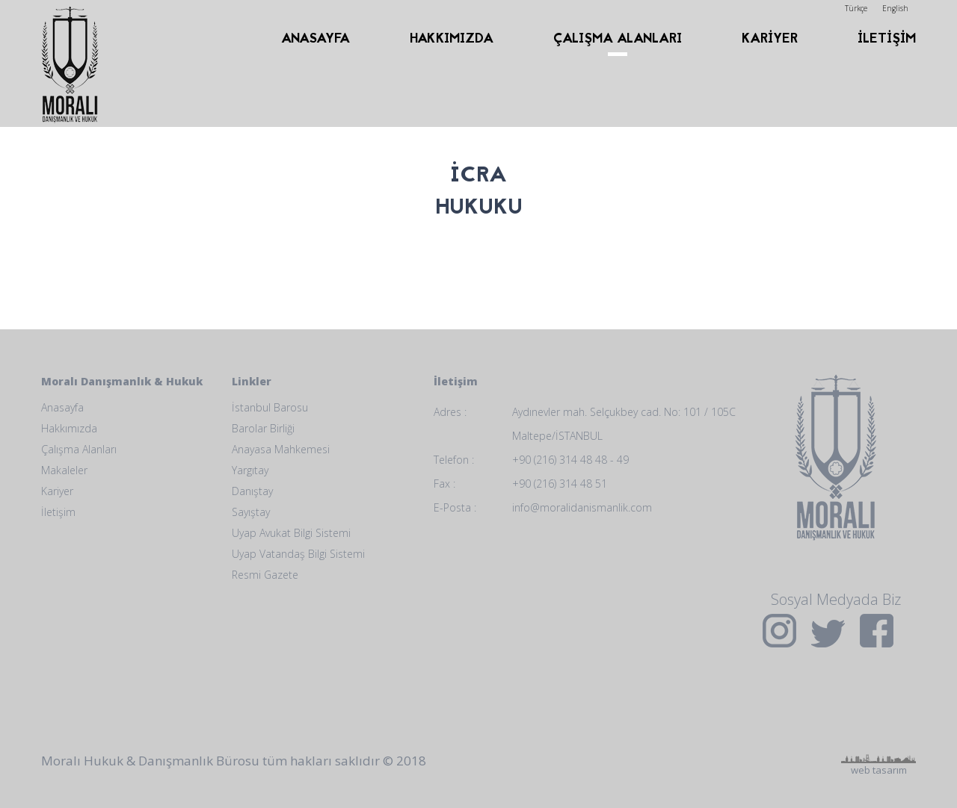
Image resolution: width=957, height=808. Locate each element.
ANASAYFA (315, 39)
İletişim (58, 512)
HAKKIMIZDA (451, 39)
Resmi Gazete (265, 575)
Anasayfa (62, 407)
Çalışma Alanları (79, 449)
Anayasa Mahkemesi (281, 449)
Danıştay (252, 491)
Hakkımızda (69, 428)
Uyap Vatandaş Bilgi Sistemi (298, 554)
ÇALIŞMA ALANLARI (617, 39)
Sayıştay (251, 512)
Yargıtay (250, 470)
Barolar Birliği (263, 428)
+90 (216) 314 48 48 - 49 (570, 460)
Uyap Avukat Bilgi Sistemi (291, 533)
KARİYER (770, 39)
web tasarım (878, 707)
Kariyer (57, 491)
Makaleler (64, 470)
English (895, 8)
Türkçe (856, 8)
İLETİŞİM (887, 39)
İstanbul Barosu (270, 407)
